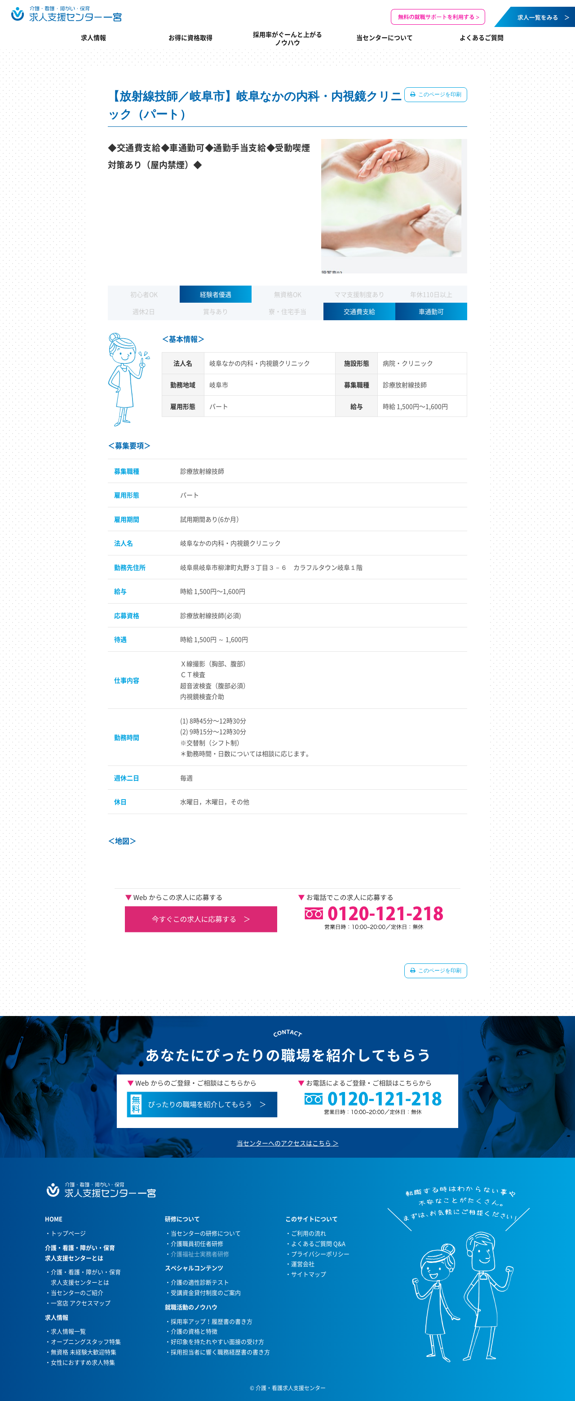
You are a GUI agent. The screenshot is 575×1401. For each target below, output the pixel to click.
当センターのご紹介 (77, 1292)
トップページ (68, 1233)
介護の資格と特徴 (194, 1331)
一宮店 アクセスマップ (81, 1302)
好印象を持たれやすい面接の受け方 (217, 1341)
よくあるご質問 (482, 37)
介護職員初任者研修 (197, 1243)
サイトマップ (308, 1274)
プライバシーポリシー (320, 1253)
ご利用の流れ (308, 1233)
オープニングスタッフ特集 (86, 1341)
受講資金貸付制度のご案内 (206, 1292)
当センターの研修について (206, 1233)
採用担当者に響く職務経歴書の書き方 (220, 1351)
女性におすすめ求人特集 (83, 1362)
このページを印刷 (439, 94)
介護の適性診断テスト (200, 1282)
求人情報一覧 (68, 1331)
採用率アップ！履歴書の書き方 (211, 1321)
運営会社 (302, 1263)
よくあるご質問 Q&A (318, 1243)
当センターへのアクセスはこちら (284, 1142)
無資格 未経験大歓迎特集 (83, 1351)
